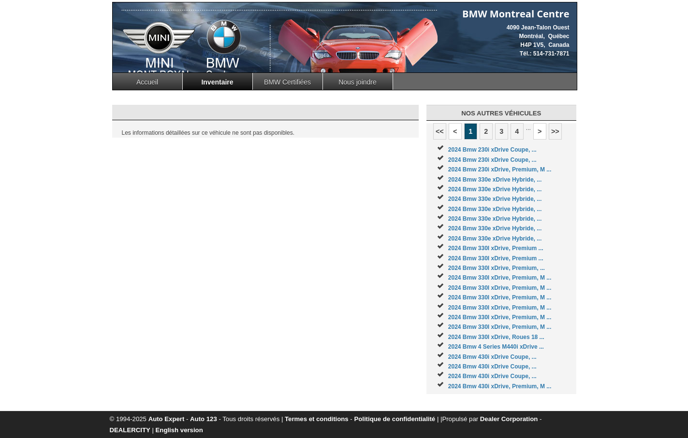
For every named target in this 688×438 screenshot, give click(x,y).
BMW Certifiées (287, 82)
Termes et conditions (317, 419)
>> (555, 131)
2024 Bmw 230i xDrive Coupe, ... (492, 149)
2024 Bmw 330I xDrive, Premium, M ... (499, 277)
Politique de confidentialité (394, 419)
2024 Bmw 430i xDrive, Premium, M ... (499, 386)
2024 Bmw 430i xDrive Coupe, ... (492, 356)
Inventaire (217, 82)
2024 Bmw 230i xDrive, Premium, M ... (499, 169)
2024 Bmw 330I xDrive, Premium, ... (496, 268)
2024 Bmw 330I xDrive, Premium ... (495, 248)
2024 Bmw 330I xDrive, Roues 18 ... (496, 337)
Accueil (147, 82)
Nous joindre (357, 82)
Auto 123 (203, 419)
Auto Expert (166, 419)
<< (440, 131)
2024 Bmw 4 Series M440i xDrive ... (496, 346)
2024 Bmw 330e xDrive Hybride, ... (495, 179)
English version (179, 430)
